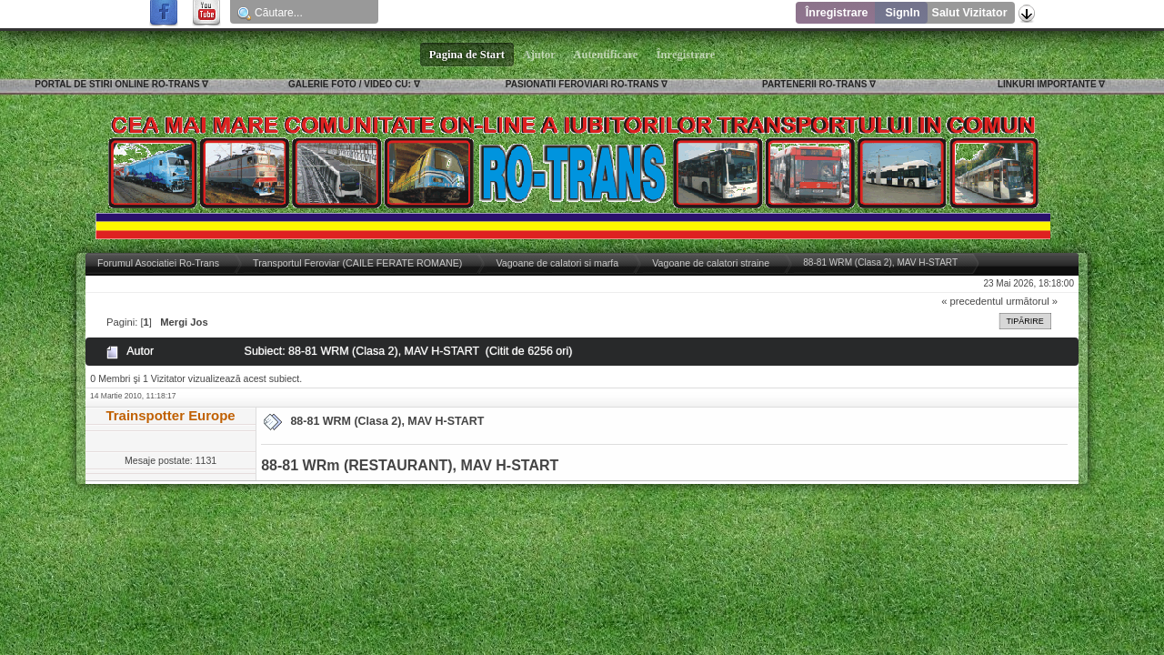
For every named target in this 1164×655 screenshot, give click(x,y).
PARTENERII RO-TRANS (814, 84)
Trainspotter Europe (170, 415)
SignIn (902, 12)
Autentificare (606, 54)
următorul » (1032, 301)
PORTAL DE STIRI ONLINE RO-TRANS (117, 84)
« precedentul (972, 301)
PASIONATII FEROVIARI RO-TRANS (582, 84)
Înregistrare (837, 12)
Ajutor (539, 54)
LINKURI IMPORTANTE (1047, 84)
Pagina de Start (467, 54)
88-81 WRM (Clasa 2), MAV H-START (387, 421)
